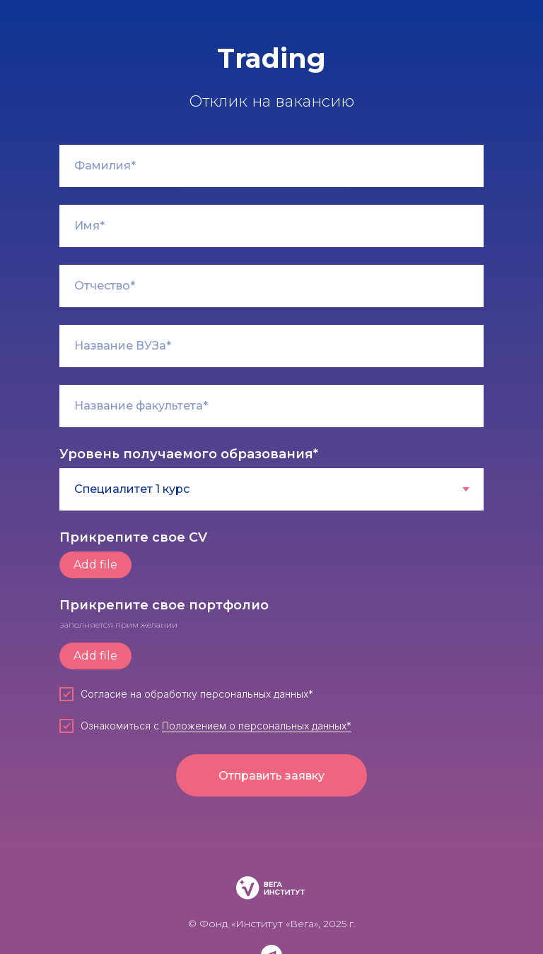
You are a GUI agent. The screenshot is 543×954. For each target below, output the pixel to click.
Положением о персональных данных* (256, 726)
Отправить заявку (271, 775)
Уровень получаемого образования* (188, 454)
